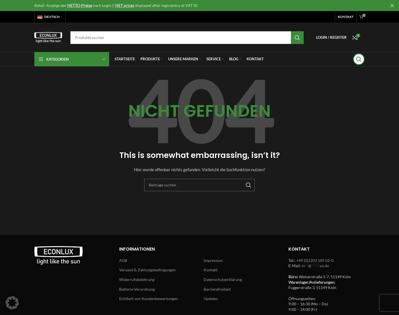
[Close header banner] (392, 5)
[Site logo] (48, 37)
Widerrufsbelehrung (136, 279)
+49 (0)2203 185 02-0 (314, 260)
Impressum (213, 260)
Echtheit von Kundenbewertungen (148, 298)
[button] (12, 303)
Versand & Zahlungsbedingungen (147, 269)
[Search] (187, 37)
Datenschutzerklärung (223, 279)
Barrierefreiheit (217, 289)
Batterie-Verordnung (137, 289)
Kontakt (211, 269)
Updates (211, 298)
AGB (123, 260)
